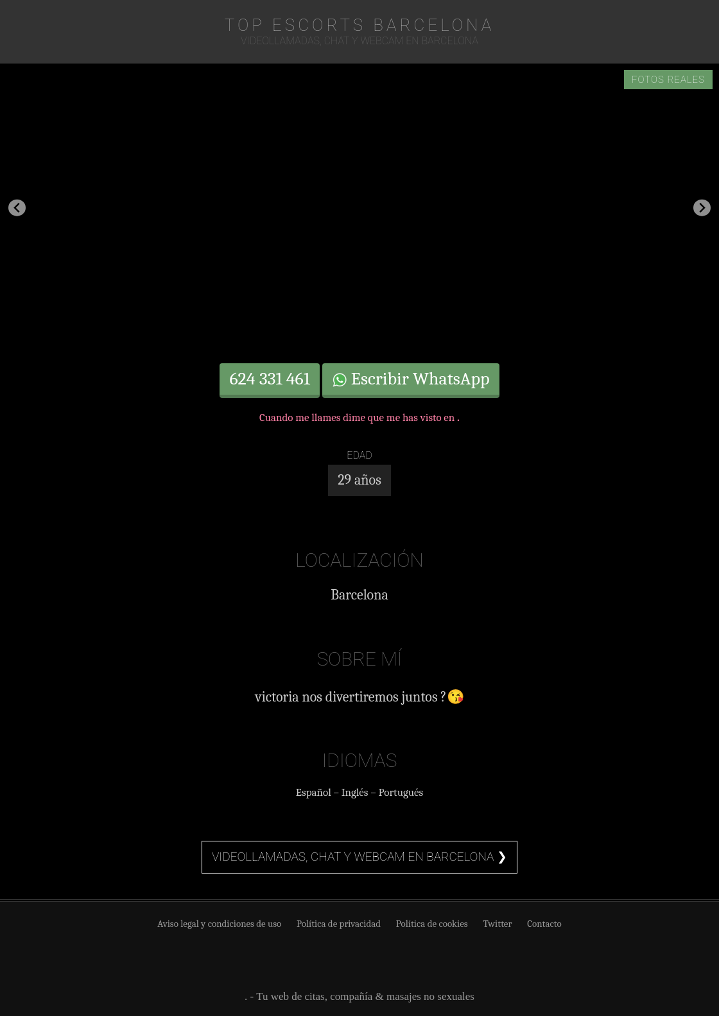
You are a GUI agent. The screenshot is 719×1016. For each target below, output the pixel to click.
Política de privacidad (339, 923)
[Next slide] (702, 207)
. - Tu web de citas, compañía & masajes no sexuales (359, 996)
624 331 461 (269, 378)
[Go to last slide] (17, 207)
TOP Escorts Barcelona (360, 25)
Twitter (497, 923)
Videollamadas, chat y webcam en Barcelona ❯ (359, 856)
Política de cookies (432, 923)
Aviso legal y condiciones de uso (219, 923)
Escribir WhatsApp (411, 378)
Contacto (544, 923)
